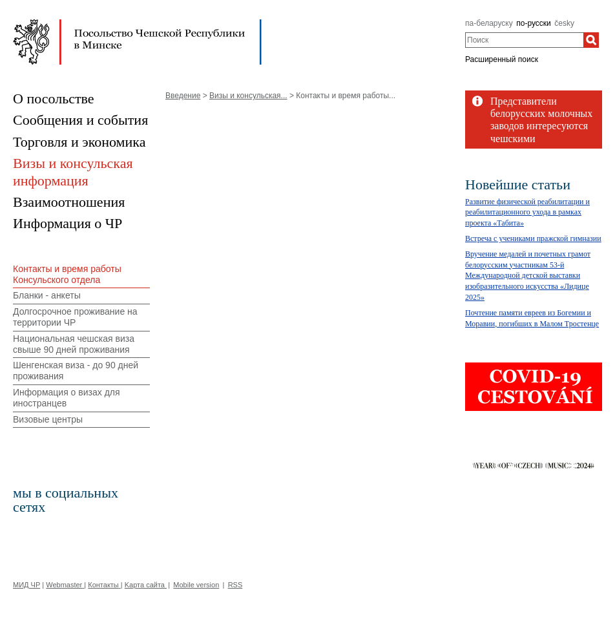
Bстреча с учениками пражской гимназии (533, 238)
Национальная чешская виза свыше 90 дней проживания (73, 344)
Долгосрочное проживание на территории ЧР (75, 317)
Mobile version (196, 585)
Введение (182, 95)
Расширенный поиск (501, 59)
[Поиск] (591, 40)
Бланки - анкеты (47, 295)
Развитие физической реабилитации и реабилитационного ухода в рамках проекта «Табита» (527, 212)
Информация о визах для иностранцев (66, 397)
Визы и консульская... (248, 95)
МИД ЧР (26, 585)
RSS (235, 585)
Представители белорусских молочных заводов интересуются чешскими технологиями (541, 126)
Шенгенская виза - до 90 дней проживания (75, 370)
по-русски (533, 23)
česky (564, 23)
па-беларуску (489, 23)
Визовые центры (48, 419)
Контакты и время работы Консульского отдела (67, 274)
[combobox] (524, 40)
